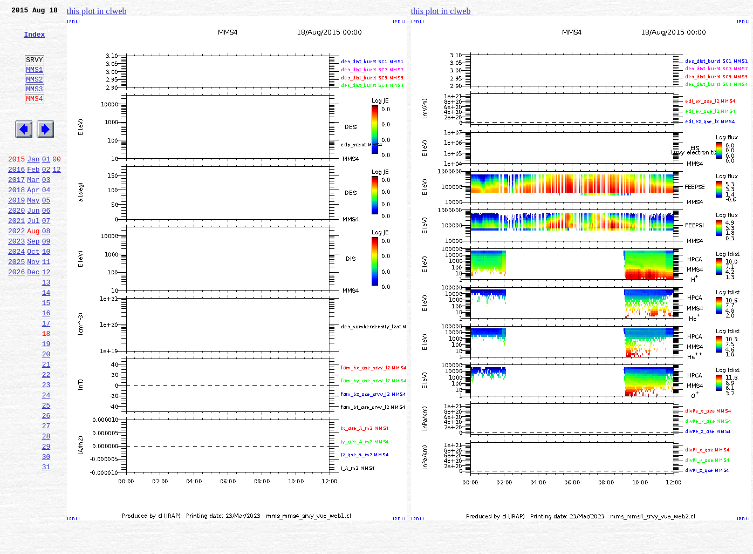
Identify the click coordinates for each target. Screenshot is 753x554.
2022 (16, 268)
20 (46, 410)
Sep (33, 280)
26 (46, 482)
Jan (33, 185)
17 (46, 375)
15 (46, 351)
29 (46, 517)
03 (46, 208)
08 (46, 268)
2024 (16, 291)
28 (46, 505)
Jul (33, 256)
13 (46, 327)
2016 (16, 196)
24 (46, 458)
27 (46, 493)
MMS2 (34, 93)
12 (56, 196)
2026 (16, 315)
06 (46, 244)
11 (46, 303)
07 (46, 256)
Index (34, 40)
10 (46, 291)
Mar (33, 208)
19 (46, 398)
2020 (16, 244)
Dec (33, 315)
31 (46, 541)
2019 (16, 232)
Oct (33, 291)
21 (46, 422)
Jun (33, 244)
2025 (16, 303)
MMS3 (34, 105)
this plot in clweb (97, 11)
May (33, 232)
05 (46, 232)
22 (46, 434)
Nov (33, 303)
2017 (16, 208)
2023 (16, 280)
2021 (16, 256)
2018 (16, 220)
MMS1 (34, 82)
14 (46, 339)
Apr (33, 220)
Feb (33, 196)
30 (46, 529)
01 (46, 185)
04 (46, 220)
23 (46, 446)
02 (46, 196)
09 (46, 280)
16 (46, 363)
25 (46, 470)
